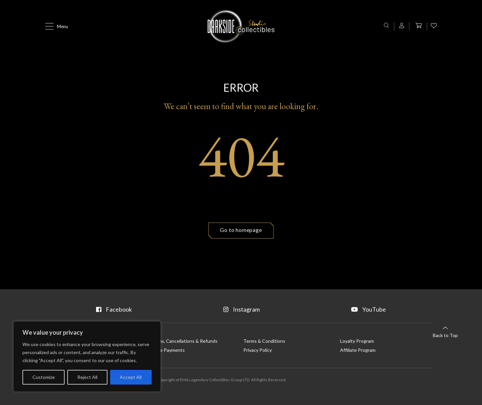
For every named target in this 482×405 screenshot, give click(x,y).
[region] (87, 356)
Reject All (87, 377)
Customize (43, 377)
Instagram (241, 309)
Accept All (131, 377)
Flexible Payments (166, 350)
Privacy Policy (257, 350)
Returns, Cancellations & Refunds (182, 341)
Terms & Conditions (264, 341)
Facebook (114, 309)
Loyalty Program (357, 341)
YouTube (368, 309)
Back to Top (445, 331)
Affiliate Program (358, 350)
